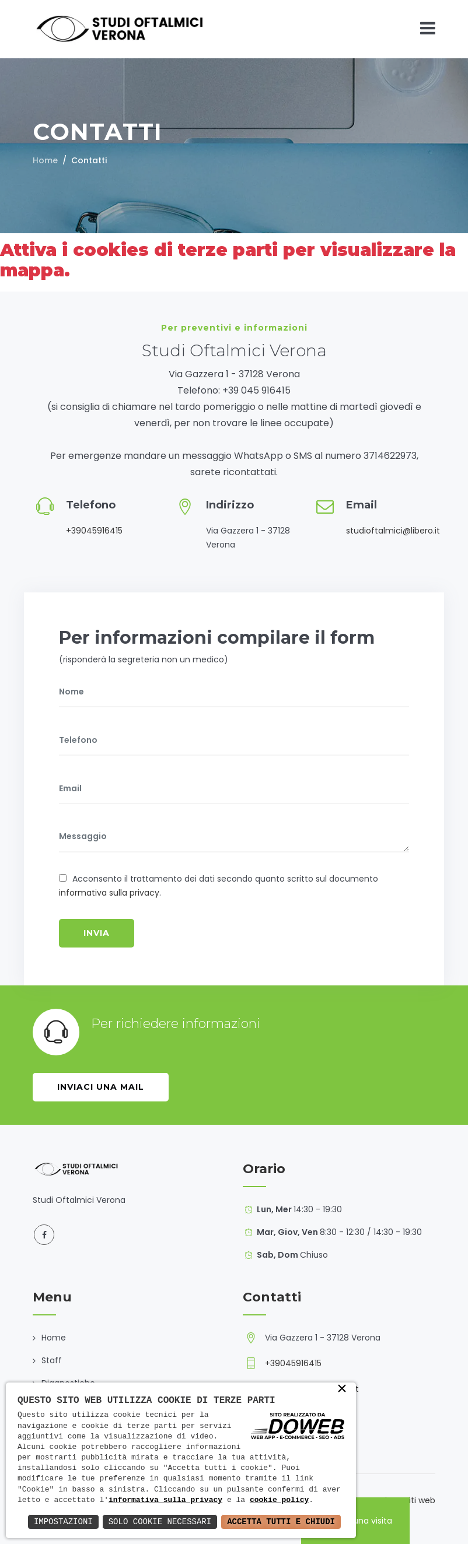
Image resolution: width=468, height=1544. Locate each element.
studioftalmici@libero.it (393, 530)
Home (45, 160)
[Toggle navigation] (427, 28)
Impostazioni (63, 1521)
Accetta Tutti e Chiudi (281, 1521)
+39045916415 (94, 530)
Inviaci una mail (100, 1087)
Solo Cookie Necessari (160, 1521)
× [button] (342, 1389)
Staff (51, 1360)
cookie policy (279, 1500)
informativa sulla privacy (109, 893)
